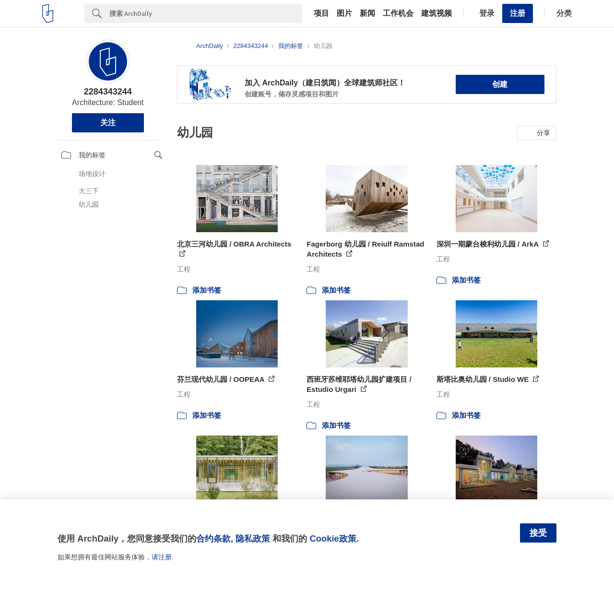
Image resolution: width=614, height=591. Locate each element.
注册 (517, 13)
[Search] (205, 13)
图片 (344, 13)
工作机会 (398, 13)
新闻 (367, 13)
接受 (538, 533)
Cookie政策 (332, 538)
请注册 (162, 557)
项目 (321, 13)
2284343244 (108, 91)
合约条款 (213, 538)
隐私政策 (253, 538)
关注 (108, 122)
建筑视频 (436, 13)
